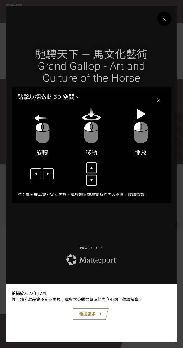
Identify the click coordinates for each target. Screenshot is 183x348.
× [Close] (164, 19)
